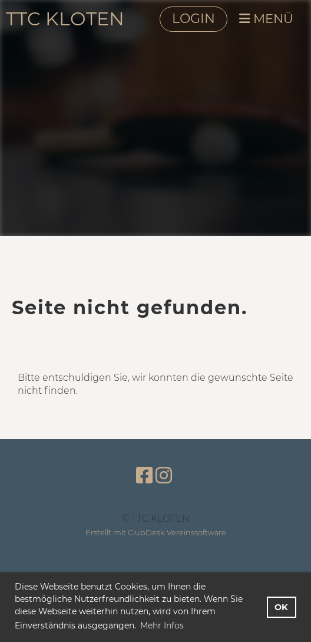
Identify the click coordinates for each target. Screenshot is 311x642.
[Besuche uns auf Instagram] (164, 475)
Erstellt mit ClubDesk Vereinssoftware (155, 532)
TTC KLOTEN (65, 18)
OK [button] (281, 607)
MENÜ (266, 18)
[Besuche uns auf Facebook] (144, 475)
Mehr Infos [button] (162, 625)
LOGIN (193, 19)
